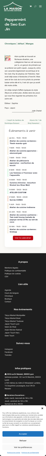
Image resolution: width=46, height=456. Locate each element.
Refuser (23, 440)
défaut (21, 43)
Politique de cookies (13, 452)
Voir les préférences (23, 447)
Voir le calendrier (23, 238)
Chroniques (10, 43)
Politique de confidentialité (30, 452)
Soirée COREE (16, 200)
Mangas (29, 43)
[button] (42, 408)
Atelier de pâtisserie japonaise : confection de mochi (22, 163)
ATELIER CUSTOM (18, 192)
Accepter (23, 434)
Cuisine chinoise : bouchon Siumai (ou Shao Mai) (23, 184)
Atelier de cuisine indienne (22, 207)
